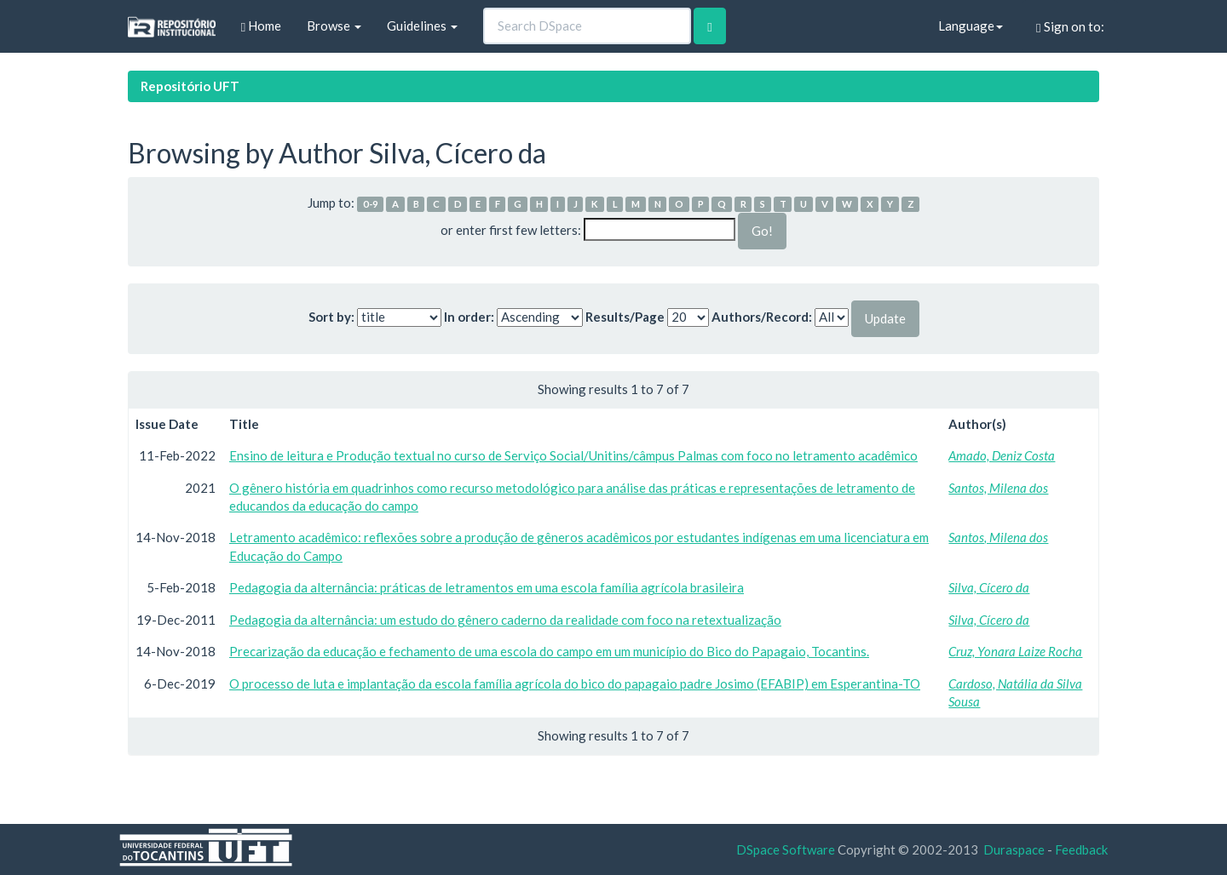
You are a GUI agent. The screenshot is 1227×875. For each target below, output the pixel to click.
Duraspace (1014, 849)
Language (970, 25)
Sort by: (331, 316)
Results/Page (625, 316)
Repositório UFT (190, 86)
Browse (334, 25)
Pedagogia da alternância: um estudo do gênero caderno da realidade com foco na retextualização (505, 619)
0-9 (370, 203)
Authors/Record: (761, 316)
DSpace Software (785, 849)
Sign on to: (1069, 27)
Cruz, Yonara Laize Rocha (1015, 651)
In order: (469, 316)
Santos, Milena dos (998, 487)
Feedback (1081, 849)
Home (261, 26)
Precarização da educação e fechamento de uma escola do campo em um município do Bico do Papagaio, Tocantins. (549, 651)
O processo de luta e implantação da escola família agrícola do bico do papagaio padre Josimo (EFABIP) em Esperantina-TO (574, 683)
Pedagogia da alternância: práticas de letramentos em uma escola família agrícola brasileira (486, 587)
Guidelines (422, 25)
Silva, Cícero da (988, 587)
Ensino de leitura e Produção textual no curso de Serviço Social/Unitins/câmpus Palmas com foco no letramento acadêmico (573, 455)
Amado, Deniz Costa (1001, 455)
